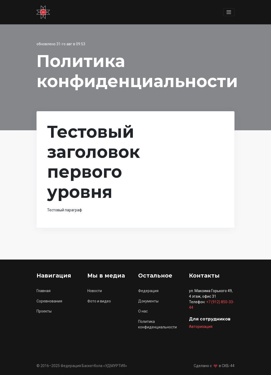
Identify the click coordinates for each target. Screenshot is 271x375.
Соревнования (49, 301)
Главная (44, 291)
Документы (148, 301)
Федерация (148, 291)
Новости (94, 291)
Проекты (44, 311)
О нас (143, 311)
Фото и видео (99, 301)
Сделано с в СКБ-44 (214, 366)
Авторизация (201, 326)
